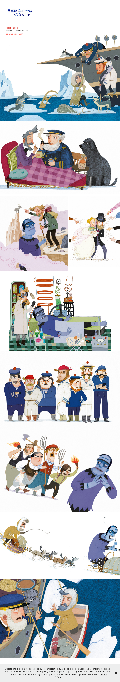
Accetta (103, 674)
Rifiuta (58, 677)
